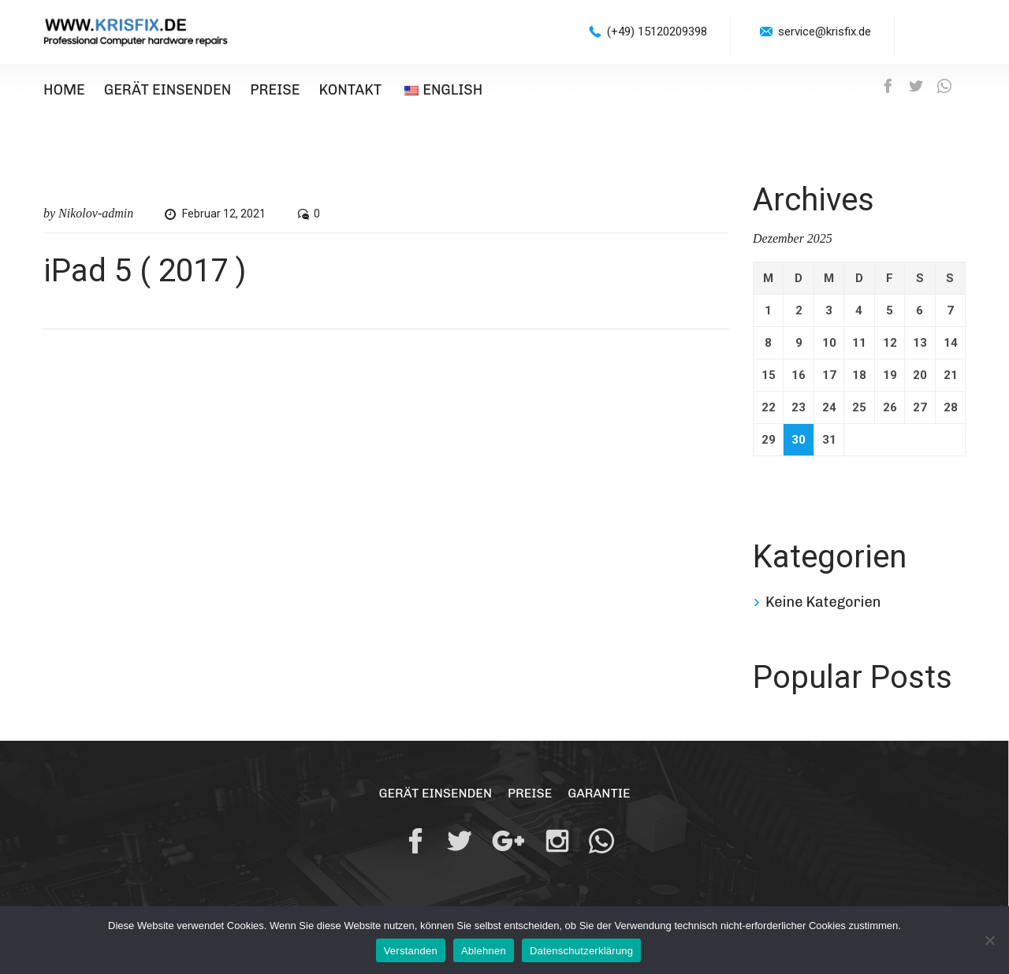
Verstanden (410, 951)
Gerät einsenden (167, 90)
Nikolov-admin (95, 213)
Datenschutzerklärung (581, 951)
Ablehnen (483, 951)
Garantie (599, 793)
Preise (275, 90)
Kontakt (350, 90)
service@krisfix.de (824, 31)
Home (64, 90)
